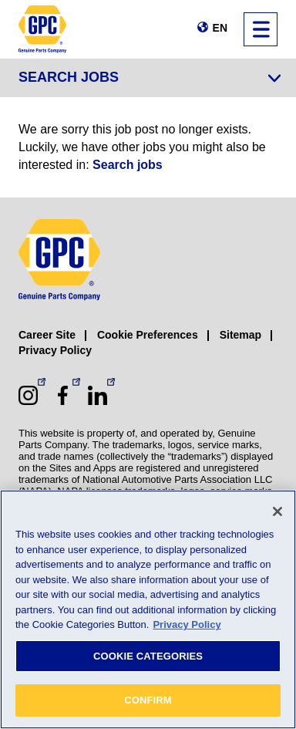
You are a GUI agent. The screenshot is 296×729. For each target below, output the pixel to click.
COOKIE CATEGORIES (148, 656)
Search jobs (127, 164)
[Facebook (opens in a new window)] (62, 395)
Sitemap (240, 335)
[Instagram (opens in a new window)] (28, 395)
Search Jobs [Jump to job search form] (68, 77)
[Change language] (212, 27)
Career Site (47, 335)
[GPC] (42, 29)
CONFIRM (148, 700)
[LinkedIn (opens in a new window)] (97, 395)
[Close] (277, 511)
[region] (148, 609)
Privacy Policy (55, 350)
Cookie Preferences (147, 335)
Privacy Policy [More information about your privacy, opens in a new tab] (186, 624)
